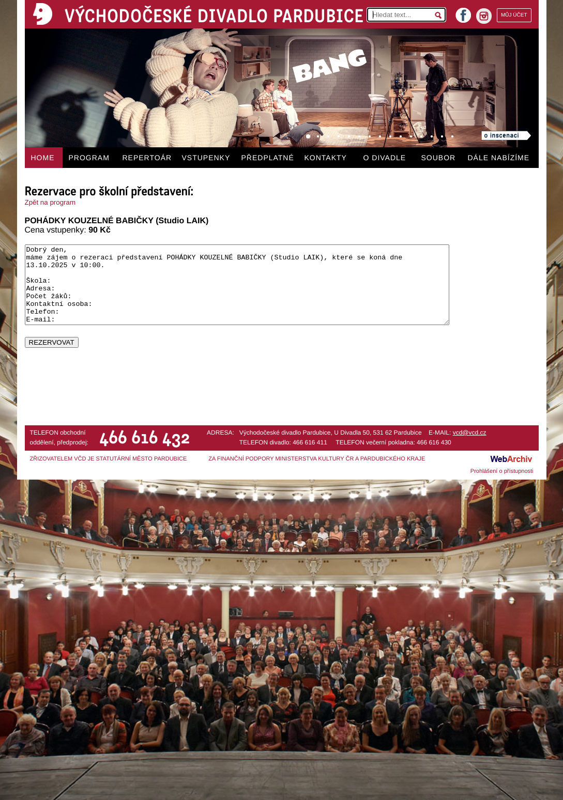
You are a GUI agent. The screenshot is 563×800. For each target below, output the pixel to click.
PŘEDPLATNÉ (267, 157)
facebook (463, 12)
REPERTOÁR (147, 157)
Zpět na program (50, 202)
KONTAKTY (326, 157)
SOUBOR (438, 157)
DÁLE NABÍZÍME (499, 157)
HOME (43, 157)
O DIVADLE (384, 157)
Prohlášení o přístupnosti (502, 471)
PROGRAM (89, 157)
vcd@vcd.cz (469, 432)
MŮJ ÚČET (514, 15)
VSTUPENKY (206, 157)
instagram (484, 16)
